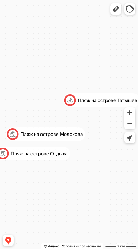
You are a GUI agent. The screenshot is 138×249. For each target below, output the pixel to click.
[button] (115, 9)
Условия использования (81, 246)
